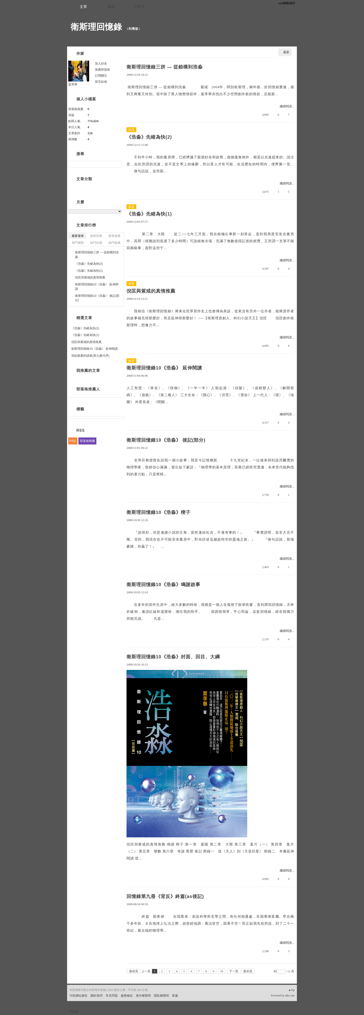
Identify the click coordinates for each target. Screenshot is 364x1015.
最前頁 (133, 971)
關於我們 (97, 995)
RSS (73, 441)
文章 (83, 7)
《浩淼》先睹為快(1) (149, 213)
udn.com (290, 995)
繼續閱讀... (287, 106)
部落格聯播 (87, 441)
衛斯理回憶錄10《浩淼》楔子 (159, 512)
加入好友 (101, 63)
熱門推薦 (114, 243)
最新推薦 (114, 236)
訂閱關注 (101, 75)
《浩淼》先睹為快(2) (149, 137)
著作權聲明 (143, 995)
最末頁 (247, 971)
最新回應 (96, 236)
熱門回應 (96, 243)
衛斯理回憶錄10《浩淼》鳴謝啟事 (163, 584)
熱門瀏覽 (78, 243)
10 (221, 971)
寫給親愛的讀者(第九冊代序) (90, 355)
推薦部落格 (102, 69)
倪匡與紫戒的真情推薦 (151, 291)
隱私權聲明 (161, 995)
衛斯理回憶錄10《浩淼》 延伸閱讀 (164, 367)
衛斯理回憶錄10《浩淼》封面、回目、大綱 (173, 656)
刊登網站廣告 (78, 995)
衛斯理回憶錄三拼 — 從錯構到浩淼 (165, 66)
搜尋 (118, 164)
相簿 (111, 7)
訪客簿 (139, 7)
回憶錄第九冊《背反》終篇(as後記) (165, 896)
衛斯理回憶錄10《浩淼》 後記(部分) (166, 440)
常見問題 (112, 995)
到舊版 (133, 28)
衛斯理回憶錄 (96, 27)
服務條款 (127, 995)
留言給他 (101, 81)
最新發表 (78, 236)
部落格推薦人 (88, 389)
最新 (286, 52)
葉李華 (72, 84)
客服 (175, 995)
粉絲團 (73, 1011)
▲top (291, 990)
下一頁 (233, 971)
